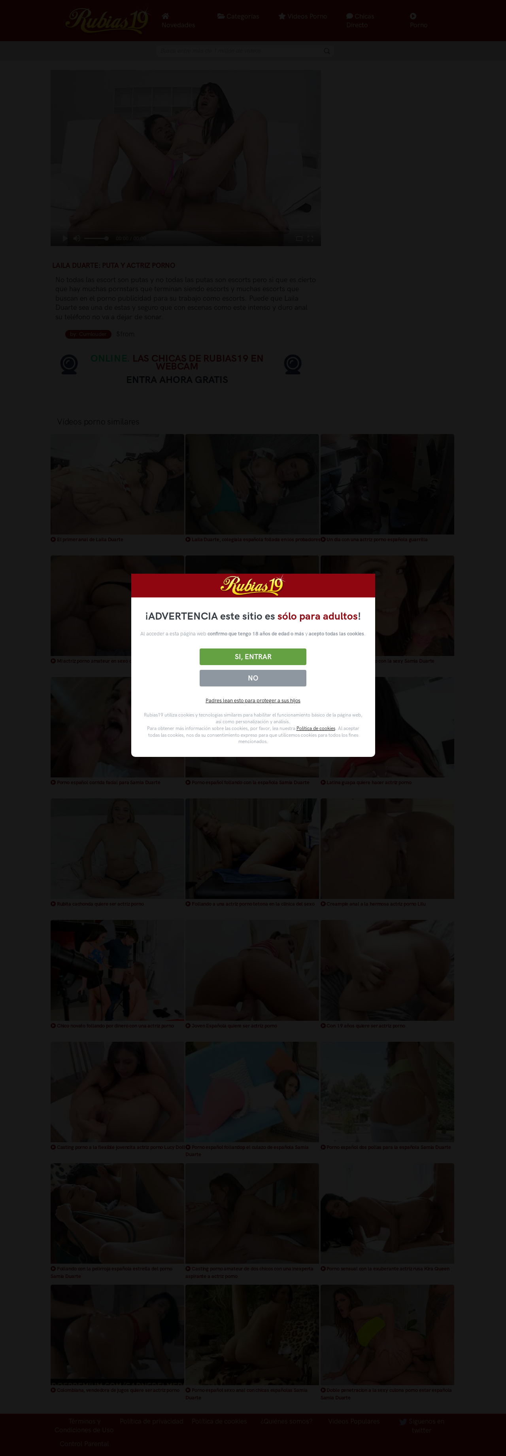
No (253, 678)
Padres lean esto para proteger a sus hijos (253, 700)
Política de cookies (315, 728)
